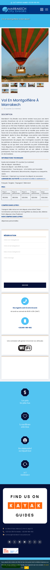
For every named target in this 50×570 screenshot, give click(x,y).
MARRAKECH (25, 368)
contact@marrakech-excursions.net (17, 535)
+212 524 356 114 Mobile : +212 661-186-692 (19, 532)
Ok (26, 567)
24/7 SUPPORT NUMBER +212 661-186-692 (25, 3)
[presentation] (6, 55)
